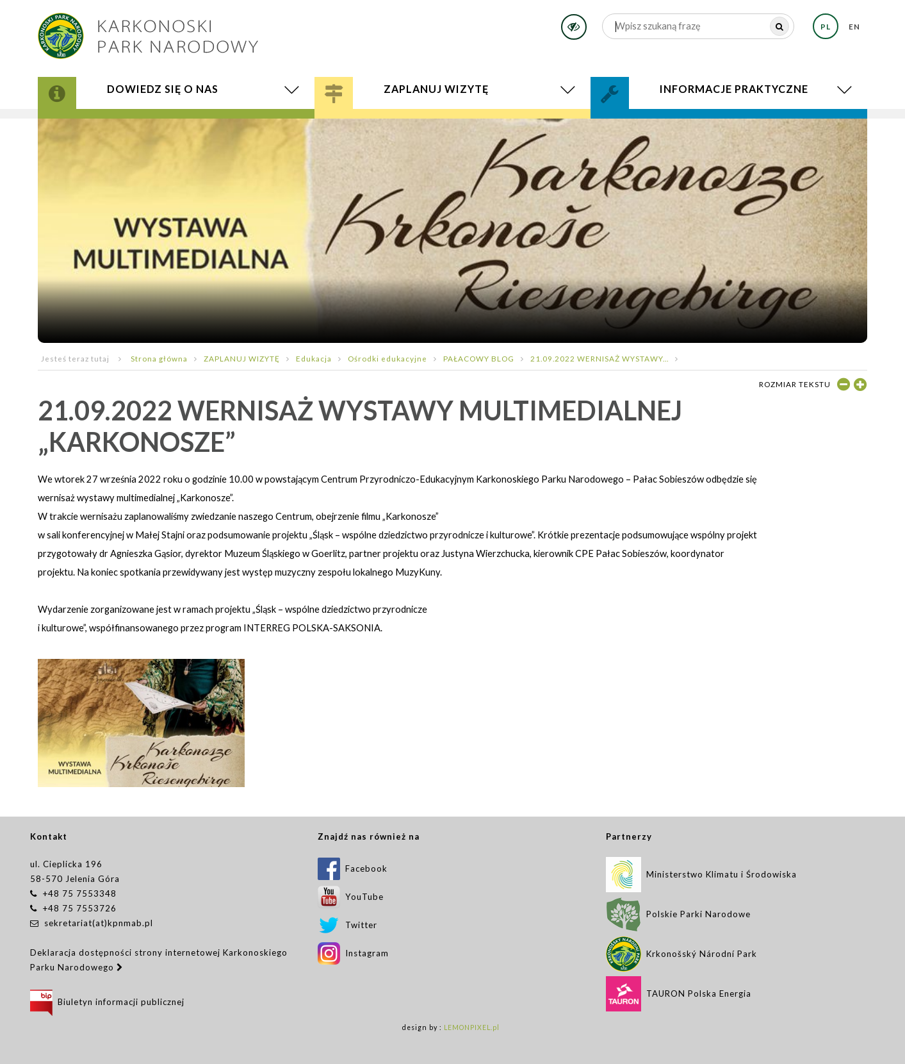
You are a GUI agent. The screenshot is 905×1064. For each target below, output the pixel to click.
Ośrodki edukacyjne (387, 358)
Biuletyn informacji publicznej (107, 1002)
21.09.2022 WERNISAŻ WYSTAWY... (599, 358)
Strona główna (159, 358)
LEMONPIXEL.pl (472, 1027)
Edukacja (314, 358)
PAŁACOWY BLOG (478, 358)
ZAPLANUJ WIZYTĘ (242, 358)
